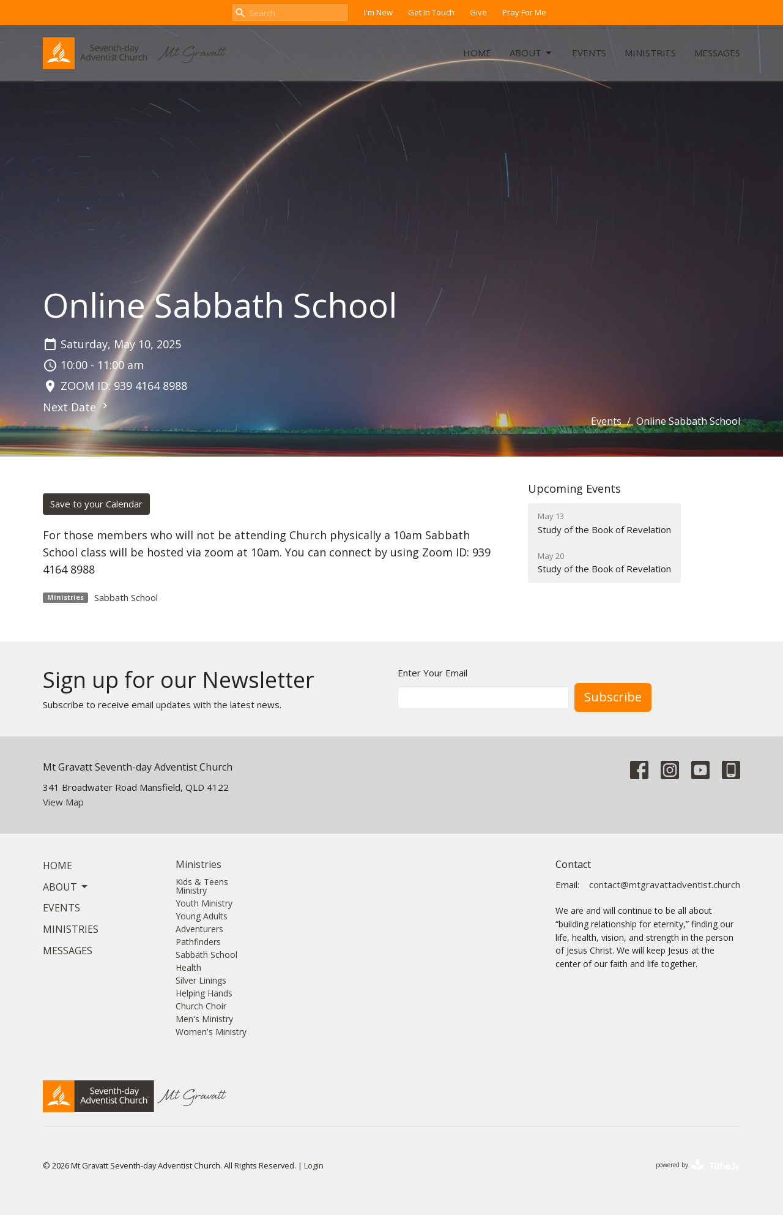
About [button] (66, 887)
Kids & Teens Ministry (202, 886)
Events (589, 53)
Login (314, 1165)
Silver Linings (201, 980)
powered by (698, 1166)
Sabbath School (126, 597)
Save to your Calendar (96, 504)
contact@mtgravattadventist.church (664, 884)
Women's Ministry (211, 1031)
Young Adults (202, 916)
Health (188, 967)
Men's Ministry (204, 1019)
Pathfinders (198, 942)
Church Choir (201, 1006)
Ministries (650, 53)
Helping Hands (204, 993)
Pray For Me (524, 12)
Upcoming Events (574, 488)
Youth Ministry (204, 903)
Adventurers (199, 929)
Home (477, 53)
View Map (63, 802)
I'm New (378, 12)
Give (478, 12)
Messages (717, 53)
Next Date (77, 407)
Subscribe (613, 697)
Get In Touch (431, 12)
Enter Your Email (432, 673)
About (532, 53)
